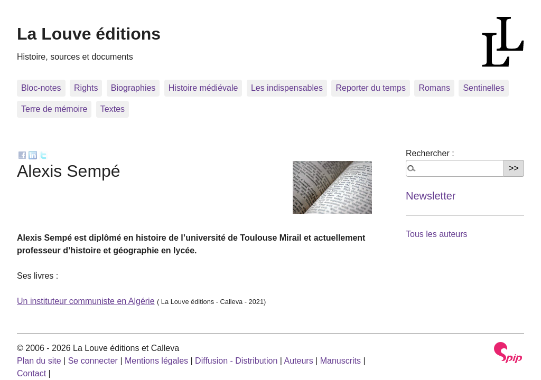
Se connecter (93, 360)
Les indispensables (287, 87)
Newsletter (430, 196)
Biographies (133, 87)
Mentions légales (156, 360)
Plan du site (39, 360)
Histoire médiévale (203, 87)
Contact (31, 373)
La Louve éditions (89, 33)
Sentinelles (483, 87)
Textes (112, 108)
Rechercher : (430, 153)
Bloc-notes (41, 87)
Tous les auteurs (437, 234)
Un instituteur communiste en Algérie (86, 301)
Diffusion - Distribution (236, 360)
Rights (86, 87)
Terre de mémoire (54, 108)
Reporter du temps (370, 87)
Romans (434, 87)
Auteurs (298, 360)
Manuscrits (340, 360)
